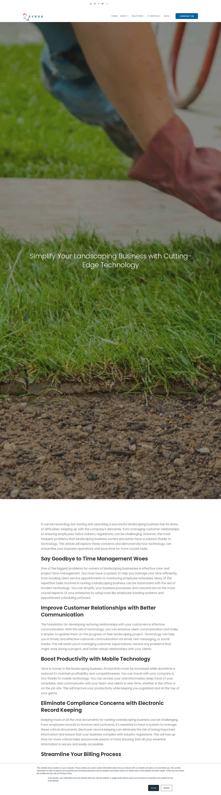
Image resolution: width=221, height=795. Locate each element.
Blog (167, 16)
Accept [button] (153, 788)
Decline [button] (166, 788)
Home (114, 16)
